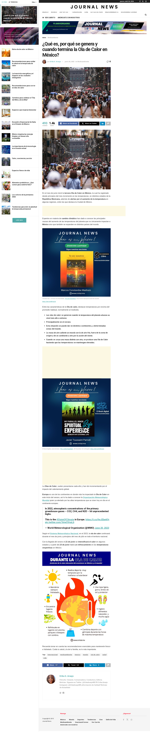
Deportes (64, 12)
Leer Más (19, 220)
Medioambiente (111, 12)
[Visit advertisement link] (19, 36)
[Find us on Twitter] (127, 720)
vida (45, 658)
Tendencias (77, 12)
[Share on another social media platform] (108, 124)
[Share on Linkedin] (102, 124)
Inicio (44, 37)
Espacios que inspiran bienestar (24, 110)
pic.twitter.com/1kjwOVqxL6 (59, 522)
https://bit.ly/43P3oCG (49, 302)
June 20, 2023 (102, 528)
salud (104, 655)
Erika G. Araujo (55, 61)
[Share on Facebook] (68, 124)
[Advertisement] (84, 211)
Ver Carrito (48, 18)
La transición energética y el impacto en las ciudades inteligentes (22, 76)
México (45, 12)
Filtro (33, 2)
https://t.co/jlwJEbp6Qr (97, 519)
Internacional (53, 655)
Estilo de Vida (97, 12)
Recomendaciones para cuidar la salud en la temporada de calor (23, 63)
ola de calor (95, 655)
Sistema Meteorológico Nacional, (64, 534)
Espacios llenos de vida (21, 170)
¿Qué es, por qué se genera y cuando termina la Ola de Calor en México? (17, 18)
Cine (86, 12)
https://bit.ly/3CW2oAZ (97, 449)
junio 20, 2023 (69, 61)
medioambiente (66, 655)
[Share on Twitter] (89, 124)
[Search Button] (146, 15)
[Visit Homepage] (94, 7)
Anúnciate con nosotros (69, 18)
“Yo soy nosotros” (70, 299)
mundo (85, 655)
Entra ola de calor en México (22, 49)
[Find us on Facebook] (123, 720)
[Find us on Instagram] (132, 720)
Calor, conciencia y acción (22, 158)
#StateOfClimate (65, 519)
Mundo (54, 12)
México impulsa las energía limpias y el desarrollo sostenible (22, 136)
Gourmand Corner (129, 12)
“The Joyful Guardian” (66, 449)
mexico (77, 655)
